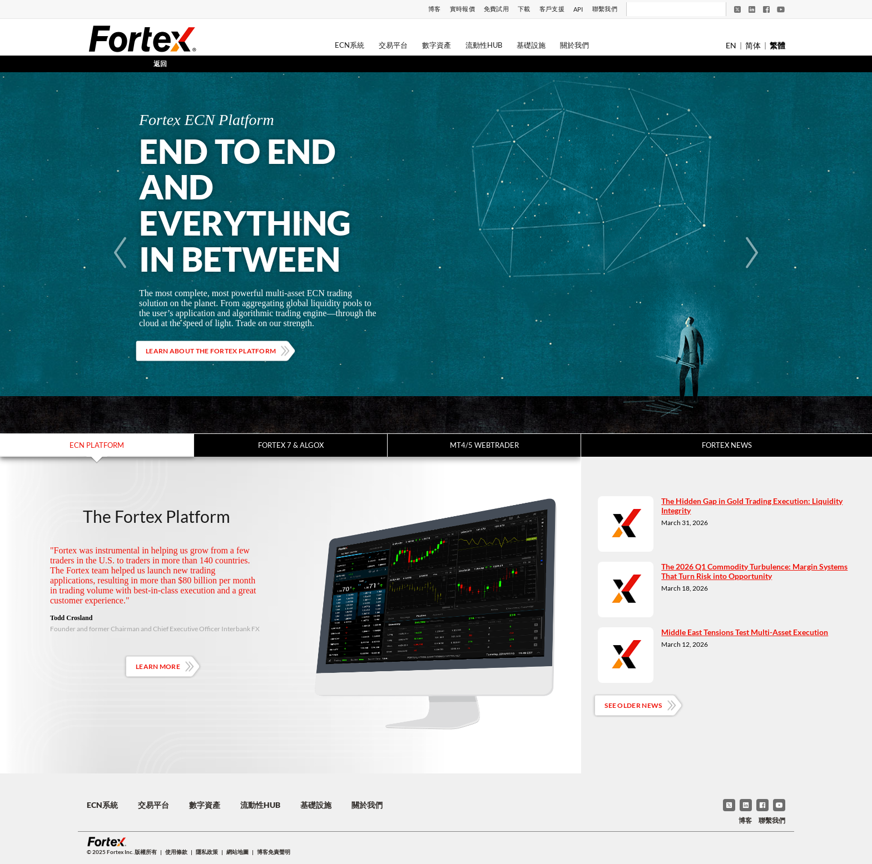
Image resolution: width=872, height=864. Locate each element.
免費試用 (496, 8)
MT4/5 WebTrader (484, 445)
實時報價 (462, 8)
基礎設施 (531, 45)
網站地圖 (237, 851)
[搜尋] (668, 9)
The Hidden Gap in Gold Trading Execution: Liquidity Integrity (752, 505)
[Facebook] (766, 9)
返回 (160, 63)
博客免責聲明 (273, 851)
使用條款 (176, 851)
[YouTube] (780, 9)
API (578, 9)
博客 (434, 8)
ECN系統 (349, 45)
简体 (753, 45)
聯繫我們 (604, 8)
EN (731, 45)
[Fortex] (142, 38)
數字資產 (436, 45)
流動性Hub (483, 45)
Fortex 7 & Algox (291, 445)
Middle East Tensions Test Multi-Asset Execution (744, 632)
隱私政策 (207, 851)
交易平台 (393, 45)
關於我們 (574, 45)
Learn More (158, 666)
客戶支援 (551, 8)
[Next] (752, 253)
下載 (524, 8)
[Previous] (120, 253)
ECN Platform (97, 445)
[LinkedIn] (751, 9)
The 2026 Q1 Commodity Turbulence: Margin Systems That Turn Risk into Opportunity (754, 571)
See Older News (633, 705)
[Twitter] (737, 9)
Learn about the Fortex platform (211, 351)
